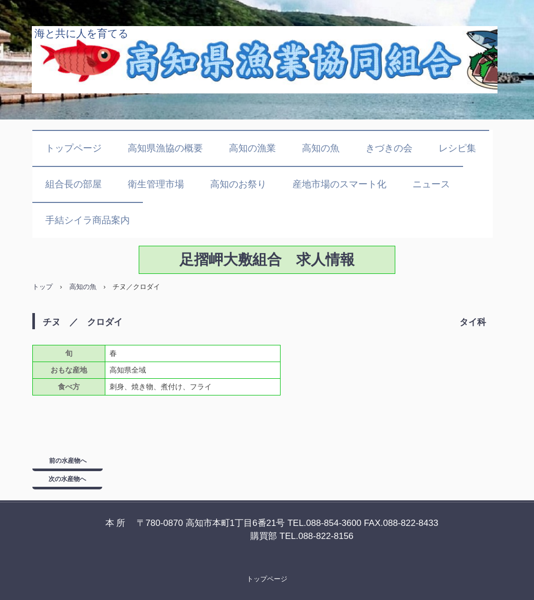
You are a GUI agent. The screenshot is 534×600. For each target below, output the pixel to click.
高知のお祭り (238, 184)
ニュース (431, 184)
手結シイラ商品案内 (87, 220)
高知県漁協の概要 (165, 148)
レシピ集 (457, 148)
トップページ (73, 148)
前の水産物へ (68, 460)
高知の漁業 (252, 148)
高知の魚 (320, 148)
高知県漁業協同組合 (264, 59)
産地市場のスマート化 (339, 184)
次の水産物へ (67, 479)
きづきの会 (389, 148)
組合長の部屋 (73, 184)
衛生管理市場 (156, 184)
